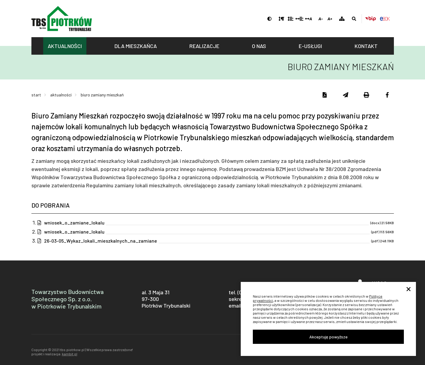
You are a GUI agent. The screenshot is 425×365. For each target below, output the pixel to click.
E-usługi (310, 46)
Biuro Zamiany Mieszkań (102, 94)
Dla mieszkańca (135, 46)
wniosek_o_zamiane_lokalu (74, 222)
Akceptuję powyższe (328, 336)
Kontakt (366, 46)
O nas (259, 46)
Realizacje (204, 46)
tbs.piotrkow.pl (61, 18)
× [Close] (408, 289)
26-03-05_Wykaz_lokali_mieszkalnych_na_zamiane (100, 240)
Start (36, 94)
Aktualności (65, 46)
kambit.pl (69, 354)
